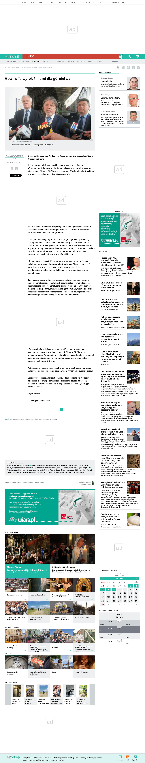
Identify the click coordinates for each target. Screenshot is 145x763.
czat (41, 2)
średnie (30, 482)
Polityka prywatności (94, 758)
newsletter (128, 67)
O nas (24, 758)
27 (108, 585)
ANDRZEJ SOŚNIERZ (16, 419)
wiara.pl (13, 56)
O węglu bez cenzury (40, 400)
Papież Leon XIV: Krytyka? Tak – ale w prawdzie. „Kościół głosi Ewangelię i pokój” (112, 261)
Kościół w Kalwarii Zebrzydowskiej (113, 327)
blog (32, 2)
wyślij (12, 168)
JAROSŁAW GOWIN (50, 419)
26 (102, 585)
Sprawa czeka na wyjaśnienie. (111, 527)
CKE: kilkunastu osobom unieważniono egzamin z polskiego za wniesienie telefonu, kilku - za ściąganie (113, 376)
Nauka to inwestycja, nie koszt (32, 470)
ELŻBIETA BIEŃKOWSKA (33, 419)
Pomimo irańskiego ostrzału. (111, 291)
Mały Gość (103, 2)
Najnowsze (103, 251)
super (42, 482)
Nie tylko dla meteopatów (108, 611)
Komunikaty (106, 81)
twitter (138, 67)
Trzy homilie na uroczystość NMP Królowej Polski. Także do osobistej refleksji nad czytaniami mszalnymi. (27, 571)
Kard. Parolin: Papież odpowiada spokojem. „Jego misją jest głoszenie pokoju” (111, 406)
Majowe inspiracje (109, 114)
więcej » (25, 598)
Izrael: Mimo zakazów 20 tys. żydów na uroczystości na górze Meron (112, 338)
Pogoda (119, 614)
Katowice (119, 617)
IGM (28, 758)
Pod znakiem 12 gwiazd (53, 468)
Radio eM (74, 2)
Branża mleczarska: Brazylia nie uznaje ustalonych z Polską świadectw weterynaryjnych (110, 519)
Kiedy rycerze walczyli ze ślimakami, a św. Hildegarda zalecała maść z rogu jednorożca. (112, 103)
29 (119, 585)
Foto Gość (56, 758)
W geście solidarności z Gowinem (18, 466)
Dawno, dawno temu (110, 98)
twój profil (129, 56)
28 (114, 585)
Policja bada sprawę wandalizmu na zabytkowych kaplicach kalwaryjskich (112, 320)
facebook (133, 67)
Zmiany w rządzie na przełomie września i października (25, 468)
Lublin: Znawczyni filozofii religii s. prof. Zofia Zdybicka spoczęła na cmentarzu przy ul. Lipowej (112, 357)
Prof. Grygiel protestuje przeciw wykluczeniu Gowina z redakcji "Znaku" (60, 472)
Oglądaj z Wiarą (11, 682)
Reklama (64, 758)
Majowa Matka (14, 567)
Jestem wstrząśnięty (14, 470)
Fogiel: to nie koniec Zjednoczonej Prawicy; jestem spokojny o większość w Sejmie (59, 466)
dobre (37, 482)
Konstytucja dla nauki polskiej (24, 472)
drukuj (16, 168)
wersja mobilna (118, 2)
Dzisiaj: (119, 575)
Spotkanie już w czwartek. (110, 310)
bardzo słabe (16, 482)
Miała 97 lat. (105, 364)
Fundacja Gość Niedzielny (77, 758)
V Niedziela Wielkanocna (63, 567)
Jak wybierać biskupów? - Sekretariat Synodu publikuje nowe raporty (113, 484)
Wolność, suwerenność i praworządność (76, 468)
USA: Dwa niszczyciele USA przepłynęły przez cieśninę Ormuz (111, 285)
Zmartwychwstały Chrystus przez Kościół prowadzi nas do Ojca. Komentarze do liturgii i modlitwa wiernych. (72, 571)
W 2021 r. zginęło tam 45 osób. (111, 345)
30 (125, 585)
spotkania (62, 2)
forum (23, 2)
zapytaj (50, 2)
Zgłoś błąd (135, 756)
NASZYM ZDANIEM (105, 72)
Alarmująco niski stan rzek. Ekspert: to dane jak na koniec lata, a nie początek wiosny (113, 459)
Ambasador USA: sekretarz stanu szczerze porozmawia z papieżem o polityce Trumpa (113, 303)
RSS (127, 756)
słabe (25, 482)
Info (30, 56)
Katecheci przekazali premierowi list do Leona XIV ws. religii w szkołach (113, 431)
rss (123, 67)
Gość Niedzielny (89, 2)
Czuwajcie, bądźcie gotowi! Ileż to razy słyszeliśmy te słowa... (112, 85)
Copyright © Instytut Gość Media (33, 760)
